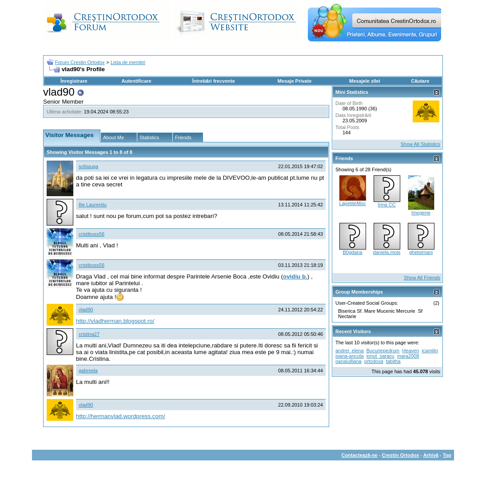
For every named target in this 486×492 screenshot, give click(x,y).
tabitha (393, 361)
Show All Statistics (420, 144)
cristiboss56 (91, 234)
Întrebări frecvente (213, 81)
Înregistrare (74, 81)
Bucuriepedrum (383, 350)
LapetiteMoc (352, 203)
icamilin (430, 350)
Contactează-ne (359, 455)
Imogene (420, 212)
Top (447, 455)
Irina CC (386, 204)
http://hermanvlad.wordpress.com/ (120, 416)
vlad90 (86, 309)
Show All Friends (422, 277)
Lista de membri (128, 62)
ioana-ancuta (349, 356)
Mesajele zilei (364, 81)
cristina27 (89, 334)
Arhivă (430, 455)
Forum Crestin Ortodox (80, 62)
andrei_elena (349, 350)
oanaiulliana (348, 361)
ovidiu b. (295, 276)
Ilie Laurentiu (93, 204)
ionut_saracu (380, 356)
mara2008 (408, 356)
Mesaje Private (294, 81)
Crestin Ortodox (400, 455)
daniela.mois (387, 252)
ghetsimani (421, 252)
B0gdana (352, 252)
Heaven (410, 350)
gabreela (88, 370)
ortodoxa (373, 361)
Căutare (420, 81)
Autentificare (136, 81)
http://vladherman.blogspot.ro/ (115, 321)
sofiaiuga (88, 166)
